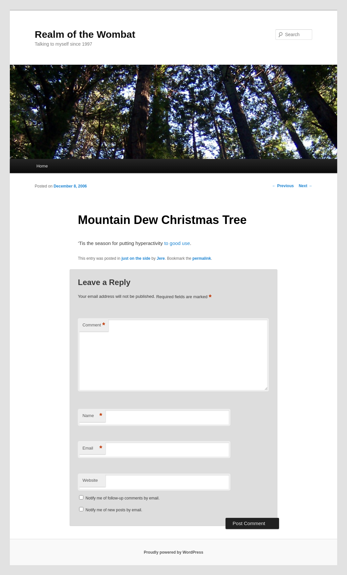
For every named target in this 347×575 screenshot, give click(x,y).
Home (42, 166)
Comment (93, 325)
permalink (201, 258)
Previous (283, 186)
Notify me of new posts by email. (114, 510)
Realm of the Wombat (85, 34)
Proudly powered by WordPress (173, 552)
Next (305, 186)
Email (92, 448)
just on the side (135, 258)
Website (90, 480)
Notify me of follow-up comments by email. (123, 498)
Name (92, 416)
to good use (177, 243)
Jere (161, 258)
